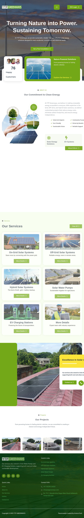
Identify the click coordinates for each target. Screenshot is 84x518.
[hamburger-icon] (57, 7)
